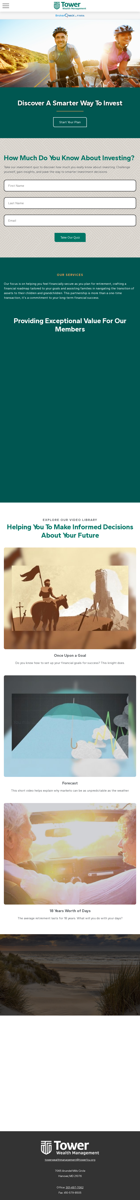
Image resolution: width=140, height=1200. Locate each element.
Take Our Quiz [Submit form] (70, 237)
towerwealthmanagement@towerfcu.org (70, 1159)
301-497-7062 (75, 1187)
